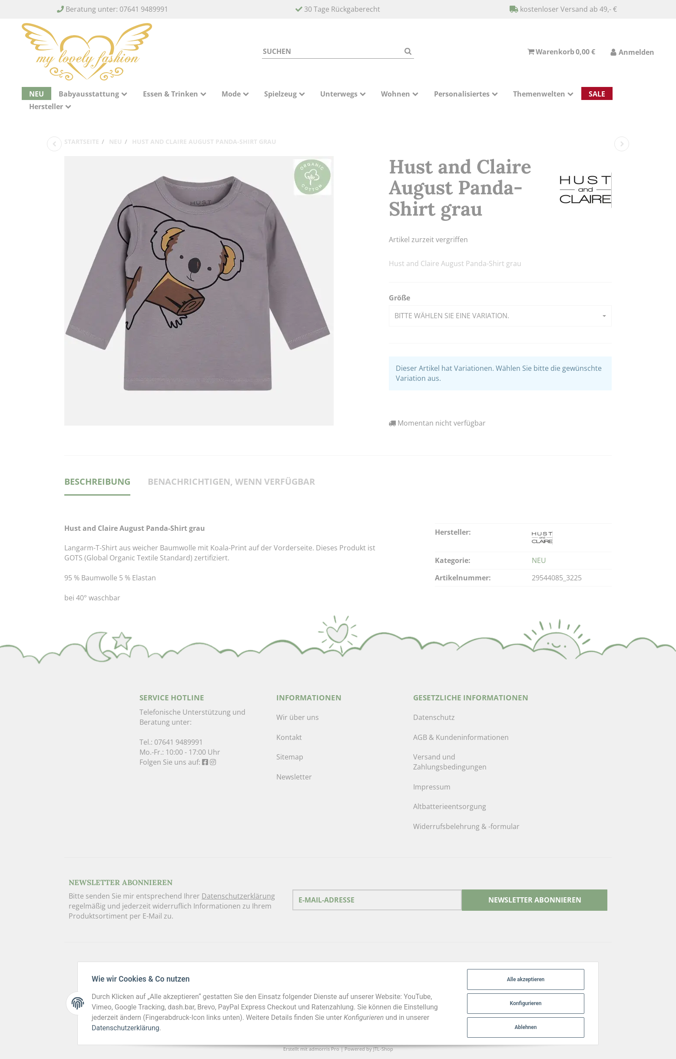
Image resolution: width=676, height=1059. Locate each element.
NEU (539, 560)
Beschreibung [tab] (97, 481)
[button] (500, 315)
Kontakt (289, 737)
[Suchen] (332, 51)
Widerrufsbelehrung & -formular (466, 826)
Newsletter (294, 777)
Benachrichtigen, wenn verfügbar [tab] (231, 481)
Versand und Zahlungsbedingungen (450, 762)
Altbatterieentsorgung (449, 806)
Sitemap (289, 757)
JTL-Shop (383, 1049)
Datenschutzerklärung (238, 896)
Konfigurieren (526, 1003)
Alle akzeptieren (526, 979)
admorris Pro (324, 1049)
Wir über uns (297, 717)
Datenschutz (434, 717)
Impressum (432, 787)
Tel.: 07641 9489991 (171, 742)
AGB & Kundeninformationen (461, 737)
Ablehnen (526, 1027)
